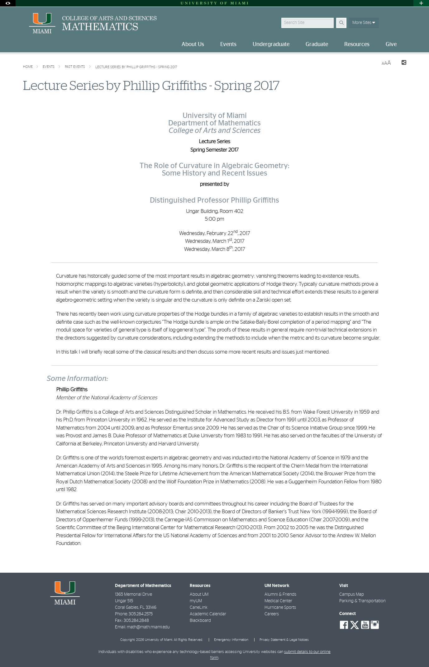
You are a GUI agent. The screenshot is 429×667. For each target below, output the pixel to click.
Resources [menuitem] (356, 44)
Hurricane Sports (280, 607)
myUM (196, 601)
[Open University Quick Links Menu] (421, 3)
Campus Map (351, 594)
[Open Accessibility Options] (8, 3)
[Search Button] (341, 23)
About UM (199, 594)
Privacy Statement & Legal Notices (284, 639)
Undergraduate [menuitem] (271, 44)
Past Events (75, 66)
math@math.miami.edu (148, 627)
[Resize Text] (386, 63)
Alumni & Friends (280, 594)
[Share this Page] (401, 63)
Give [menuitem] (391, 44)
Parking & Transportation (362, 601)
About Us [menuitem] (193, 44)
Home (28, 66)
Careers (272, 614)
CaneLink (198, 607)
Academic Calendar (208, 614)
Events (49, 66)
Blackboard (200, 620)
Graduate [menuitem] (317, 44)
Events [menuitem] (228, 44)
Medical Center (278, 601)
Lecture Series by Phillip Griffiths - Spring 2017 (136, 67)
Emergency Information (231, 639)
